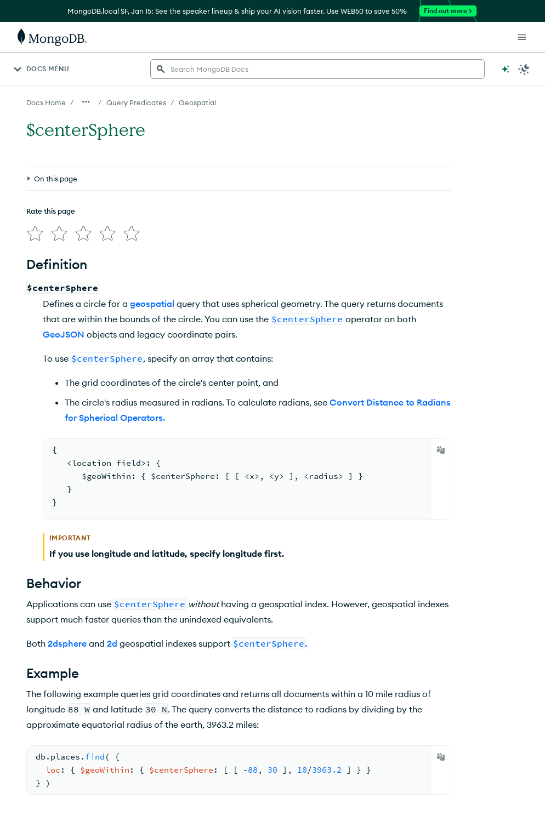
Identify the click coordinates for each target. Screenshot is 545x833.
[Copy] (441, 450)
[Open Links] (521, 37)
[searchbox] (317, 69)
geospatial (152, 303)
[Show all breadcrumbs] (86, 102)
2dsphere (67, 643)
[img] (35, 233)
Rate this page (50, 211)
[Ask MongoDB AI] (505, 69)
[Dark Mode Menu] (524, 69)
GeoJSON (63, 334)
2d (112, 643)
